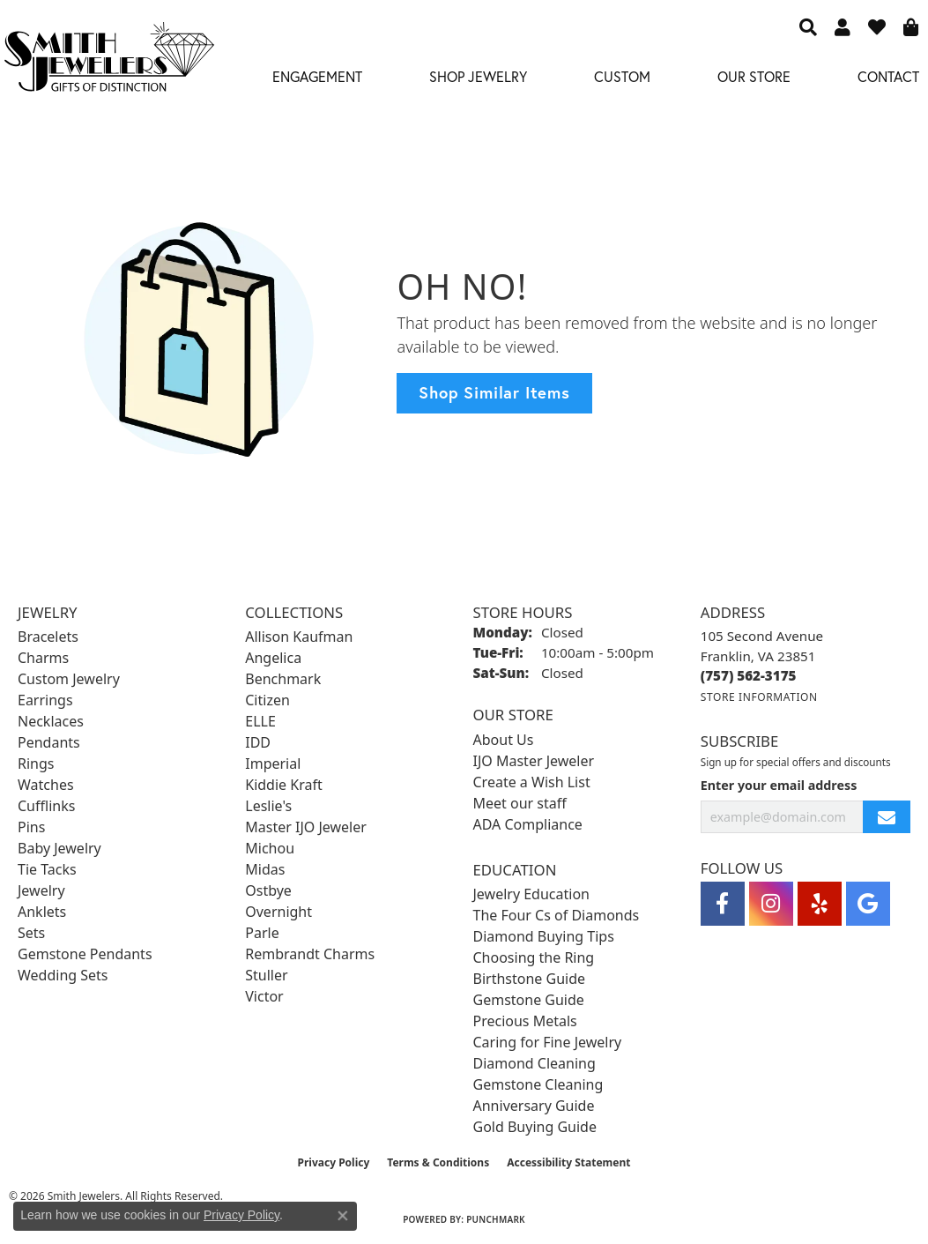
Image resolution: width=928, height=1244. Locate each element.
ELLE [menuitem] (260, 721)
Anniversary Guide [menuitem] (534, 1105)
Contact (888, 76)
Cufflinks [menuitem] (46, 806)
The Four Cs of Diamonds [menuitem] (556, 915)
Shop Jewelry (478, 76)
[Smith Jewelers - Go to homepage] (108, 61)
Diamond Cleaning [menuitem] (534, 1063)
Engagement (317, 76)
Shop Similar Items (494, 392)
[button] (808, 26)
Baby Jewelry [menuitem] (59, 848)
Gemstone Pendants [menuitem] (85, 954)
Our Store (754, 76)
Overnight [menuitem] (278, 911)
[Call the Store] (749, 675)
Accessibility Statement (568, 1162)
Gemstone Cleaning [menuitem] (538, 1084)
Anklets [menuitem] (42, 911)
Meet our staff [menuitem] (520, 803)
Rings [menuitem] (36, 763)
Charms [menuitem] (43, 657)
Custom (622, 76)
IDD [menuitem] (258, 742)
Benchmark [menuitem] (283, 679)
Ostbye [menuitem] (268, 890)
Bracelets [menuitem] (48, 636)
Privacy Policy (334, 1162)
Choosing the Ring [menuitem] (534, 957)
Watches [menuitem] (46, 784)
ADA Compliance (528, 824)
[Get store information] (759, 696)
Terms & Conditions (438, 1162)
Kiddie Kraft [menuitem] (283, 784)
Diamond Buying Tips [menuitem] (543, 936)
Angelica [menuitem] (273, 657)
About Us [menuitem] (503, 739)
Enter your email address (779, 785)
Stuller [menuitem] (266, 975)
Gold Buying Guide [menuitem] (535, 1126)
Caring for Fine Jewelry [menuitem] (547, 1042)
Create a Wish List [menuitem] (531, 782)
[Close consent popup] (343, 1215)
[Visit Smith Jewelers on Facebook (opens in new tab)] (723, 904)
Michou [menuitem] (269, 848)
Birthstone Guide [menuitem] (529, 978)
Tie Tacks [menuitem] (47, 869)
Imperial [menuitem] (273, 763)
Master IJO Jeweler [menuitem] (306, 827)
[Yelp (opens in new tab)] (820, 904)
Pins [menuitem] (31, 827)
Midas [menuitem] (265, 869)
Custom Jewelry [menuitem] (69, 679)
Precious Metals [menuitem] (525, 1021)
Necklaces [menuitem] (51, 721)
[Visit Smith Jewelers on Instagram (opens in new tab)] (771, 904)
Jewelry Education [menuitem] (531, 894)
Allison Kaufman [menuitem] (299, 636)
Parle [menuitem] (261, 932)
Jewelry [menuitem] (41, 890)
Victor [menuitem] (264, 996)
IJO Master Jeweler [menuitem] (534, 761)
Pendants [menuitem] (49, 742)
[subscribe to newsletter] (886, 817)
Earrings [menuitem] (45, 700)
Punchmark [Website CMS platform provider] (495, 1219)
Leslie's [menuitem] (268, 806)
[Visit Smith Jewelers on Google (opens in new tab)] (868, 904)
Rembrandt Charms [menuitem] (310, 954)
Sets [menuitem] (31, 932)
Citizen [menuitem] (267, 700)
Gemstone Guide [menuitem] (528, 999)
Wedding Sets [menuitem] (63, 975)
